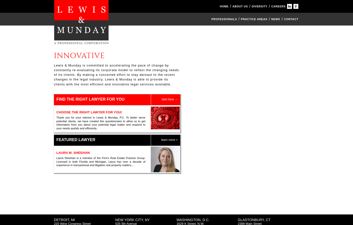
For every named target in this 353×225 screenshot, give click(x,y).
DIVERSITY (259, 6)
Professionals (224, 19)
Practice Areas (254, 19)
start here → (170, 99)
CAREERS (278, 6)
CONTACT (291, 19)
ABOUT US (240, 6)
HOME (224, 6)
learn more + (169, 140)
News (275, 19)
